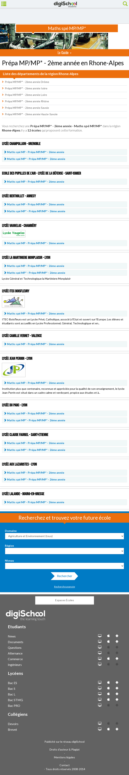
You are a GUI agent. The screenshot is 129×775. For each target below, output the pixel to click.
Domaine (11, 530)
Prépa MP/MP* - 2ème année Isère (26, 88)
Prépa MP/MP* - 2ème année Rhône (27, 101)
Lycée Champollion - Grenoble (21, 143)
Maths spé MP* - (34, 158)
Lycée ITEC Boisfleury (15, 291)
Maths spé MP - (34, 152)
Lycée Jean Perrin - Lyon (17, 358)
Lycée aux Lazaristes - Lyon (19, 464)
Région (9, 545)
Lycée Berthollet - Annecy (19, 196)
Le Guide (64, 52)
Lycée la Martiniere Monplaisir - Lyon (26, 257)
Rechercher (63, 577)
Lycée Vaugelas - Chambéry (19, 225)
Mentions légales (64, 757)
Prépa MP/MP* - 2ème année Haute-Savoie (31, 114)
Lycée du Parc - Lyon (14, 405)
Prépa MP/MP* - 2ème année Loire (26, 94)
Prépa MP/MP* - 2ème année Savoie (27, 107)
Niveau (9, 560)
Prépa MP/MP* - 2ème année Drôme (27, 81)
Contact (65, 765)
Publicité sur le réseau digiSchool (64, 741)
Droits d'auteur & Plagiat (65, 749)
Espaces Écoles (64, 600)
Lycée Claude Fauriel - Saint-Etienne (25, 434)
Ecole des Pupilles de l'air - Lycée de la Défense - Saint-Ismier (41, 173)
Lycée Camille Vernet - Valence (22, 336)
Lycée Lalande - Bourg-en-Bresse (23, 494)
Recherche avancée (64, 586)
